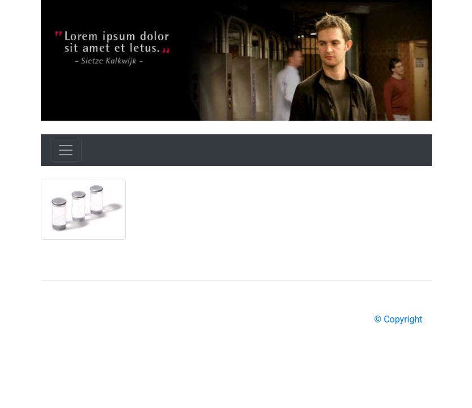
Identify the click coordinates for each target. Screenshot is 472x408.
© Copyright (399, 319)
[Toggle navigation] (66, 150)
